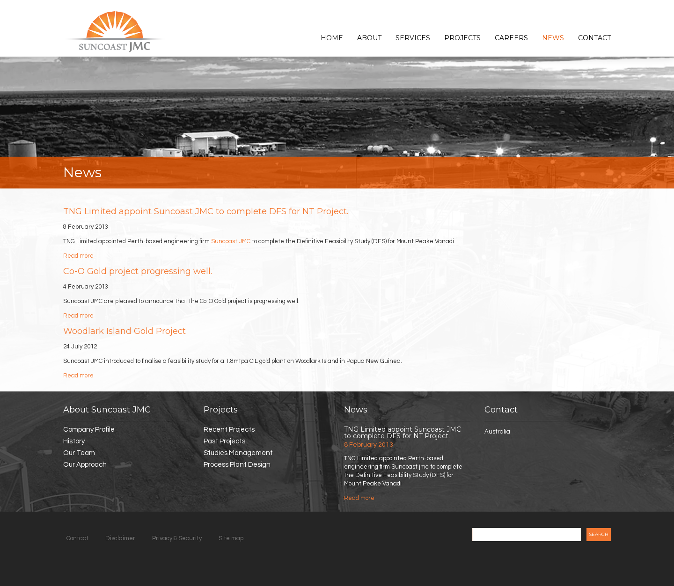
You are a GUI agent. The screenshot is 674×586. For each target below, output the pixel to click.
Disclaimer (120, 538)
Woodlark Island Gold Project (124, 331)
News (553, 38)
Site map (231, 538)
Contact (594, 38)
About (369, 38)
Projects (462, 38)
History (74, 441)
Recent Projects (229, 429)
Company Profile (89, 429)
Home (332, 38)
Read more (78, 256)
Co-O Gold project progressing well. (137, 271)
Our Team (79, 452)
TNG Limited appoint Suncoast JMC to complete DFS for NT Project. (205, 211)
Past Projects (224, 441)
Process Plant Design (237, 464)
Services (413, 38)
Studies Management (238, 452)
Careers (511, 38)
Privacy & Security (177, 538)
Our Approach (85, 464)
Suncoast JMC (230, 241)
